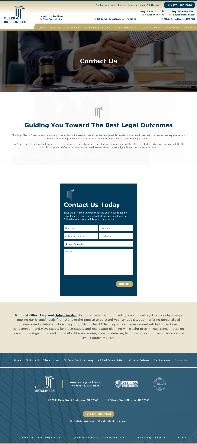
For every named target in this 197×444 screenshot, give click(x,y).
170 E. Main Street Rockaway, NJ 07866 (115, 19)
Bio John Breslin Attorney (97, 27)
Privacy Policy (26, 437)
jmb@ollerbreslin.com (183, 15)
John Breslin (65, 315)
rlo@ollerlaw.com (154, 15)
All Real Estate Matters (126, 27)
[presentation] (84, 283)
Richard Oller (26, 315)
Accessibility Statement (50, 437)
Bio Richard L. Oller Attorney (64, 27)
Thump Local (160, 437)
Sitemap (182, 437)
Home (42, 27)
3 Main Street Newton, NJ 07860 (178, 19)
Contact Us (189, 27)
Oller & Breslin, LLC (93, 437)
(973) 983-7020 (179, 5)
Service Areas (172, 27)
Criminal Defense (151, 27)
